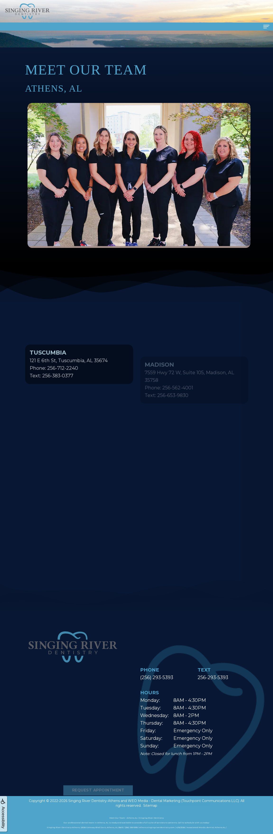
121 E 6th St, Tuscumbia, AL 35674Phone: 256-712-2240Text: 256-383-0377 (69, 379)
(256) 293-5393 (156, 677)
